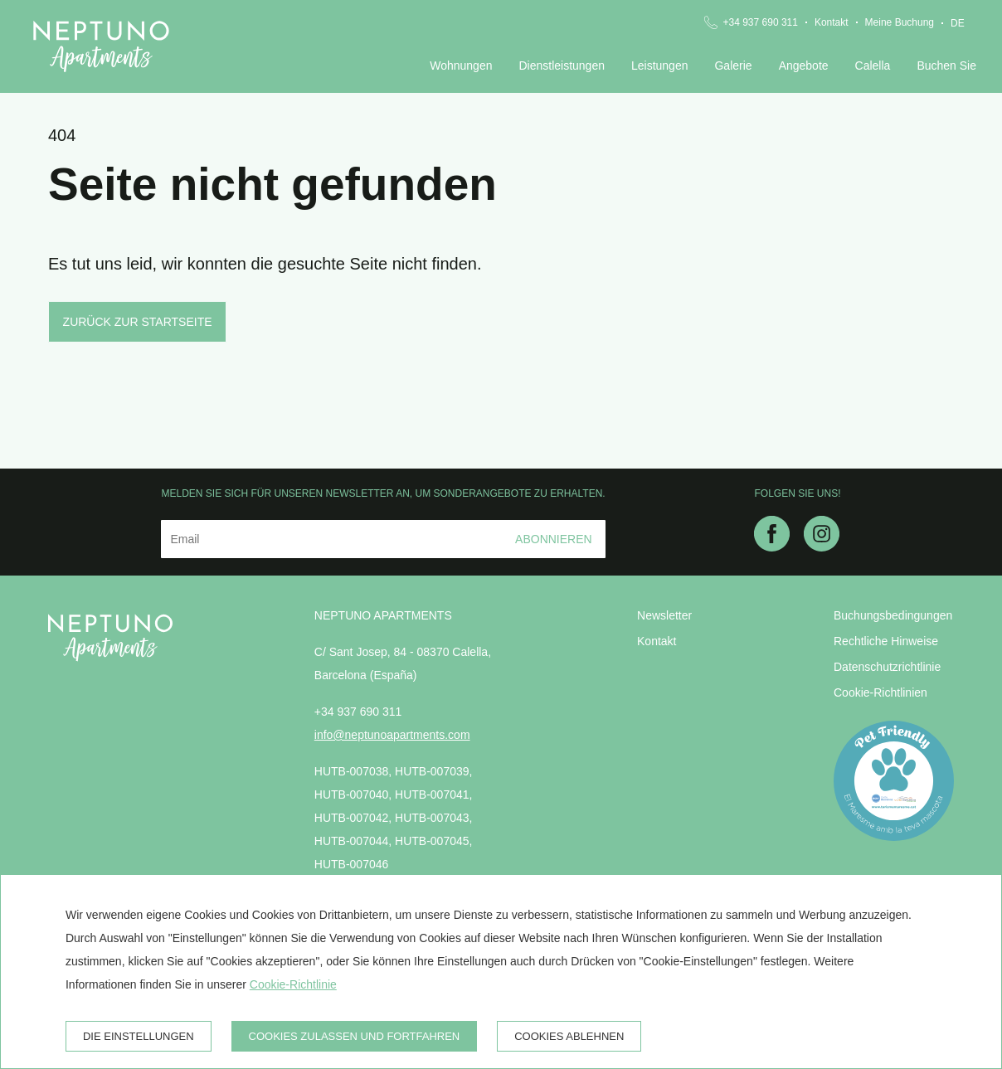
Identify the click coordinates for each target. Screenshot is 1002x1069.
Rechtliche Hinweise (886, 641)
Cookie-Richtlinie (293, 984)
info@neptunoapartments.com (392, 734)
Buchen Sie (946, 65)
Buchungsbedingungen (893, 615)
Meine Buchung (899, 22)
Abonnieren (553, 539)
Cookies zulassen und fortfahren (354, 1036)
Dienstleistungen (561, 65)
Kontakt (832, 22)
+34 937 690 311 (759, 22)
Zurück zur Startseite (137, 321)
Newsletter (664, 615)
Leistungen (659, 65)
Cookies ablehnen (569, 1036)
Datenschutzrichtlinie (887, 666)
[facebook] (772, 546)
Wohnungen (461, 65)
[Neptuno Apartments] (101, 46)
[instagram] (821, 546)
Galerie (733, 65)
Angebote (804, 65)
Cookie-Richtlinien (880, 692)
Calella (873, 65)
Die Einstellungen (138, 1036)
